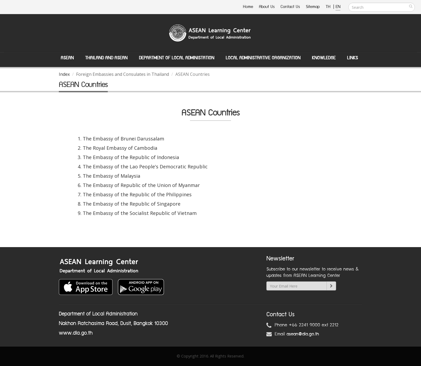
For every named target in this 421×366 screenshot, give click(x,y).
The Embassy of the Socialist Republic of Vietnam (140, 213)
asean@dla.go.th (303, 334)
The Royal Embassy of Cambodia (120, 148)
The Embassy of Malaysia (111, 176)
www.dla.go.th (76, 333)
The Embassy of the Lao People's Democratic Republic (145, 166)
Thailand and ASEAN (106, 58)
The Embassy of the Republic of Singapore (131, 204)
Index (64, 74)
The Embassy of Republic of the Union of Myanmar (141, 185)
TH (329, 6)
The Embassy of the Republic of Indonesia (131, 157)
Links (352, 58)
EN (338, 6)
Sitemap (313, 6)
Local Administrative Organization (263, 58)
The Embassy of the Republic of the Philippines (137, 194)
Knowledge (324, 58)
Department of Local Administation (176, 58)
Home (248, 6)
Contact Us (290, 6)
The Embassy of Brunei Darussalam (123, 138)
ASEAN (67, 58)
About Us (267, 6)
